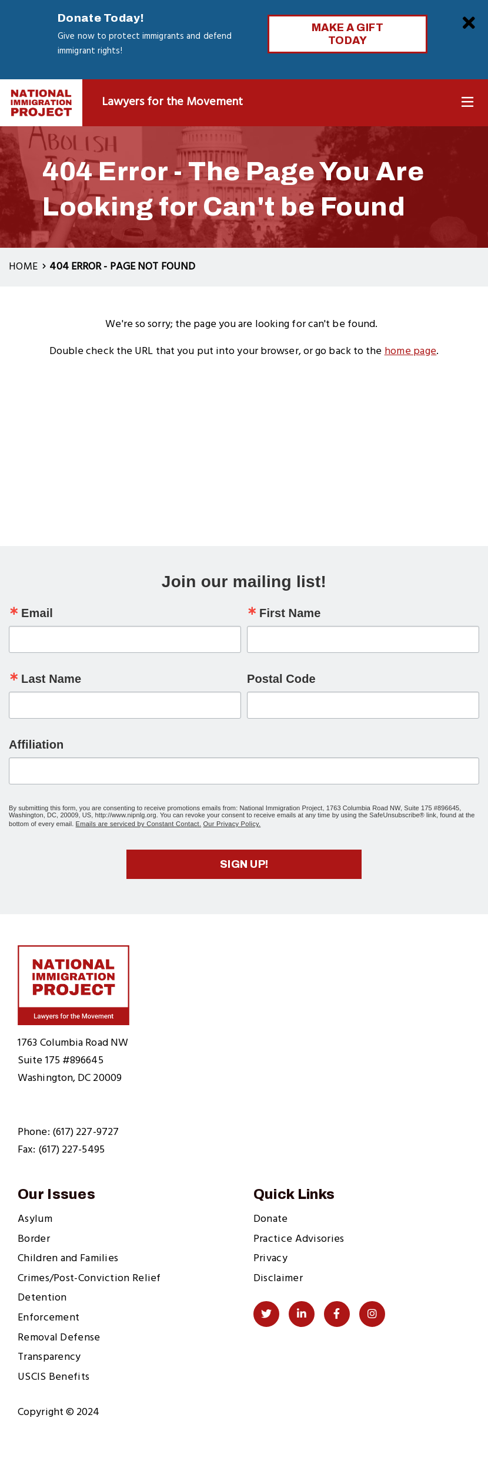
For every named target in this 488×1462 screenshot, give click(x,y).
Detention (42, 1297)
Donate (270, 1219)
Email (37, 613)
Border (34, 1239)
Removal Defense (59, 1337)
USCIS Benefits (53, 1377)
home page (411, 351)
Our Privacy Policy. (232, 823)
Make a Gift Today (348, 34)
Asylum (35, 1219)
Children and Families (68, 1258)
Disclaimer (278, 1278)
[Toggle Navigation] (467, 102)
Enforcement (48, 1317)
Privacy (270, 1258)
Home (23, 266)
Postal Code (281, 679)
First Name (289, 613)
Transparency (49, 1357)
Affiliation (36, 744)
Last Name (51, 679)
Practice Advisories (299, 1239)
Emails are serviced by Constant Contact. (139, 823)
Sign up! (244, 864)
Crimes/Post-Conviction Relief (89, 1278)
